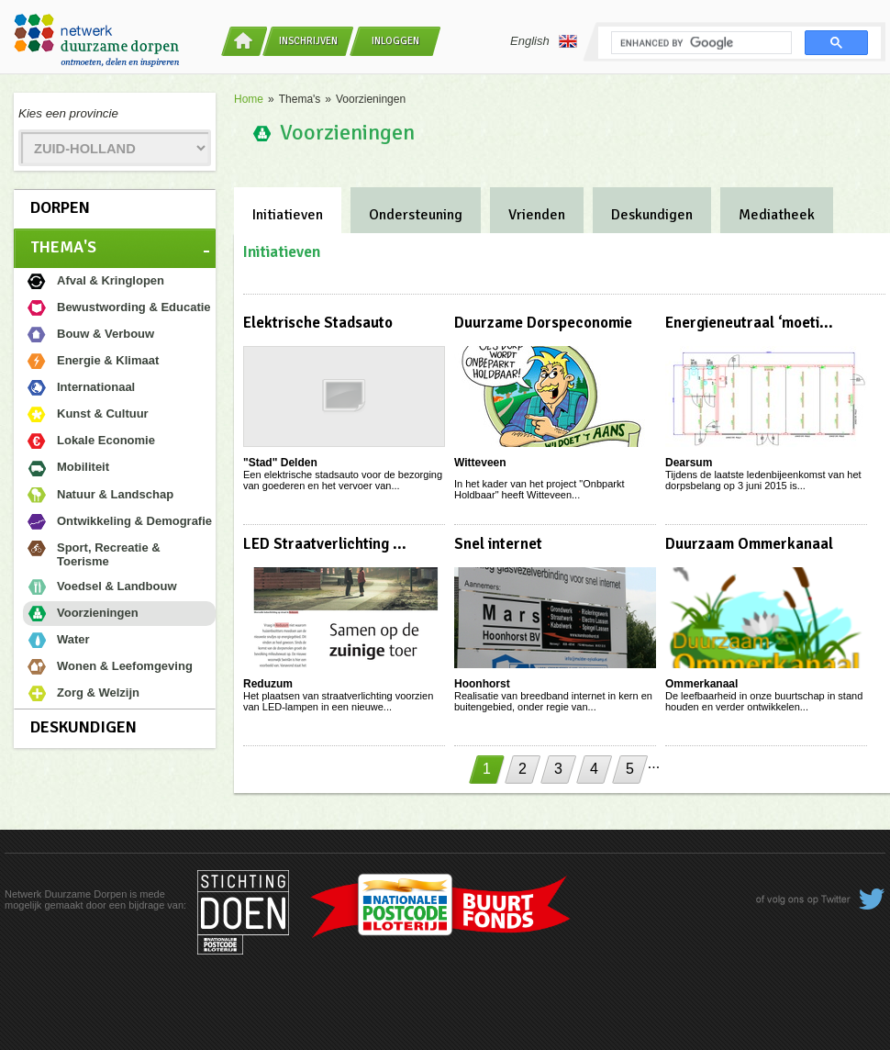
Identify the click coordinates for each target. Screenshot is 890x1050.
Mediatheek (777, 215)
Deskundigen (83, 727)
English (543, 41)
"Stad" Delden (280, 462)
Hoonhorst (482, 683)
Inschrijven (308, 41)
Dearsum (688, 462)
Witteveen (480, 462)
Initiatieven (287, 215)
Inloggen (395, 41)
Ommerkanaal (701, 683)
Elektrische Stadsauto (318, 322)
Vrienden (536, 215)
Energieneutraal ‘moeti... (749, 322)
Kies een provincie (68, 113)
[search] (699, 43)
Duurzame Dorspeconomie (543, 322)
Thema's (63, 247)
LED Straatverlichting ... (324, 543)
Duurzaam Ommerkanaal (749, 543)
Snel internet (498, 543)
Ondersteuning (415, 215)
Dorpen (60, 207)
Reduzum (268, 683)
